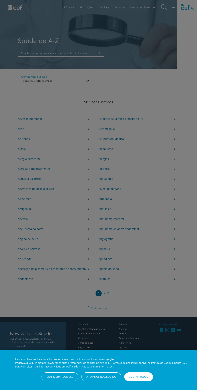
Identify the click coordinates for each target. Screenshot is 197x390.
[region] (98, 370)
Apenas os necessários (101, 376)
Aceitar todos (138, 376)
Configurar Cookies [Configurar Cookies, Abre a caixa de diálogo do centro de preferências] (60, 376)
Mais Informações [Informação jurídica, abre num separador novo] (103, 366)
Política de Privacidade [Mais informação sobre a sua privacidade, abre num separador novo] (79, 366)
